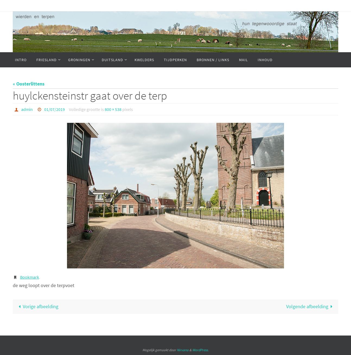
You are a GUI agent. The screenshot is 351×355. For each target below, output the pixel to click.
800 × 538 (113, 109)
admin (27, 109)
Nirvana (183, 350)
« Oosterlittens (28, 84)
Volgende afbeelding (310, 306)
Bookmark (29, 277)
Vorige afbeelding (37, 306)
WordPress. (200, 350)
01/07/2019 (54, 109)
